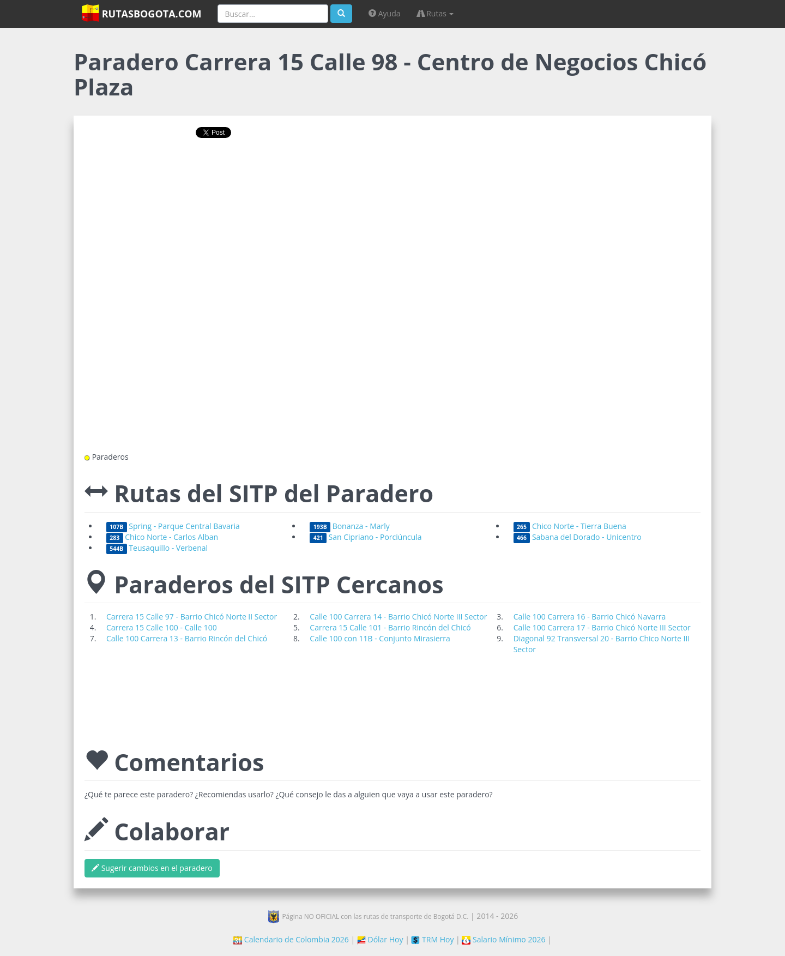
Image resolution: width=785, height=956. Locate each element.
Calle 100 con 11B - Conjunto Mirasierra (380, 638)
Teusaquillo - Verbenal (157, 548)
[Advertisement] (392, 181)
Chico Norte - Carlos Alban (162, 537)
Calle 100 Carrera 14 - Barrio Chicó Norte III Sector (398, 616)
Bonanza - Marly (350, 526)
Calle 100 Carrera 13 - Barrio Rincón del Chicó (186, 638)
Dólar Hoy (380, 939)
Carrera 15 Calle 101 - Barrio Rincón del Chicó (390, 627)
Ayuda (384, 13)
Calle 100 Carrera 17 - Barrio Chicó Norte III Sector (602, 627)
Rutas (435, 13)
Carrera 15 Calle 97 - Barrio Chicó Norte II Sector (191, 616)
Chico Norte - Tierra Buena (570, 526)
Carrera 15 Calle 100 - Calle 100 (161, 627)
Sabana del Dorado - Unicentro (578, 537)
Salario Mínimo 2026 (503, 939)
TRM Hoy (432, 939)
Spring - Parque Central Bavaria (173, 526)
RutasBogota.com (141, 13)
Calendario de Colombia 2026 (291, 939)
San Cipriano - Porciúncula (365, 537)
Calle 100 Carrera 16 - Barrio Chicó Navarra (590, 616)
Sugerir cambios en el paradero (152, 868)
